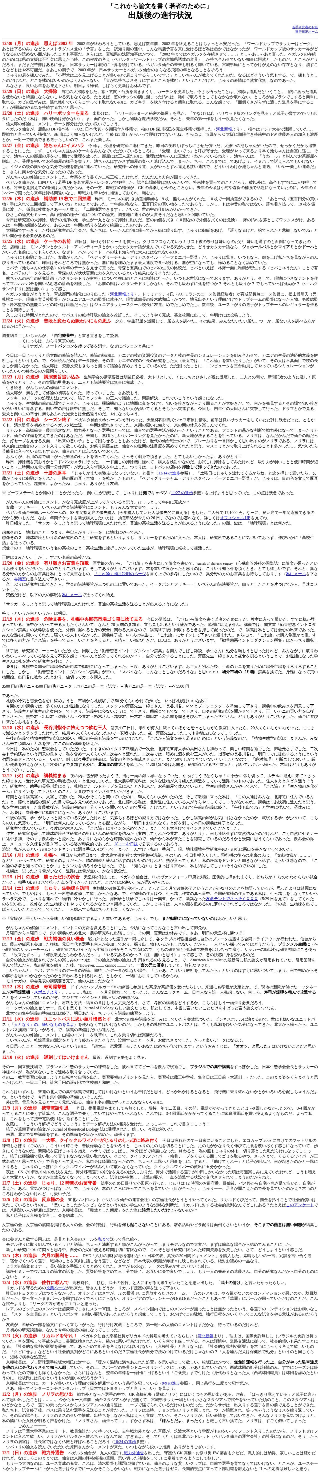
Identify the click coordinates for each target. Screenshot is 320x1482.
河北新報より (122, 294)
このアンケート (300, 1205)
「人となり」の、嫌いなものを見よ (42, 1024)
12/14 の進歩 (169, 473)
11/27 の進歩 (182, 493)
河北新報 (224, 129)
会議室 (20, 579)
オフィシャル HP (235, 518)
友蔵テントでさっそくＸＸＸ (232, 899)
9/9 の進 (169, 1383)
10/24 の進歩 (125, 1442)
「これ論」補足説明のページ (120, 574)
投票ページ (56, 1288)
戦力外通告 (134, 1453)
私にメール (296, 574)
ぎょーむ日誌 (126, 844)
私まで (104, 1239)
